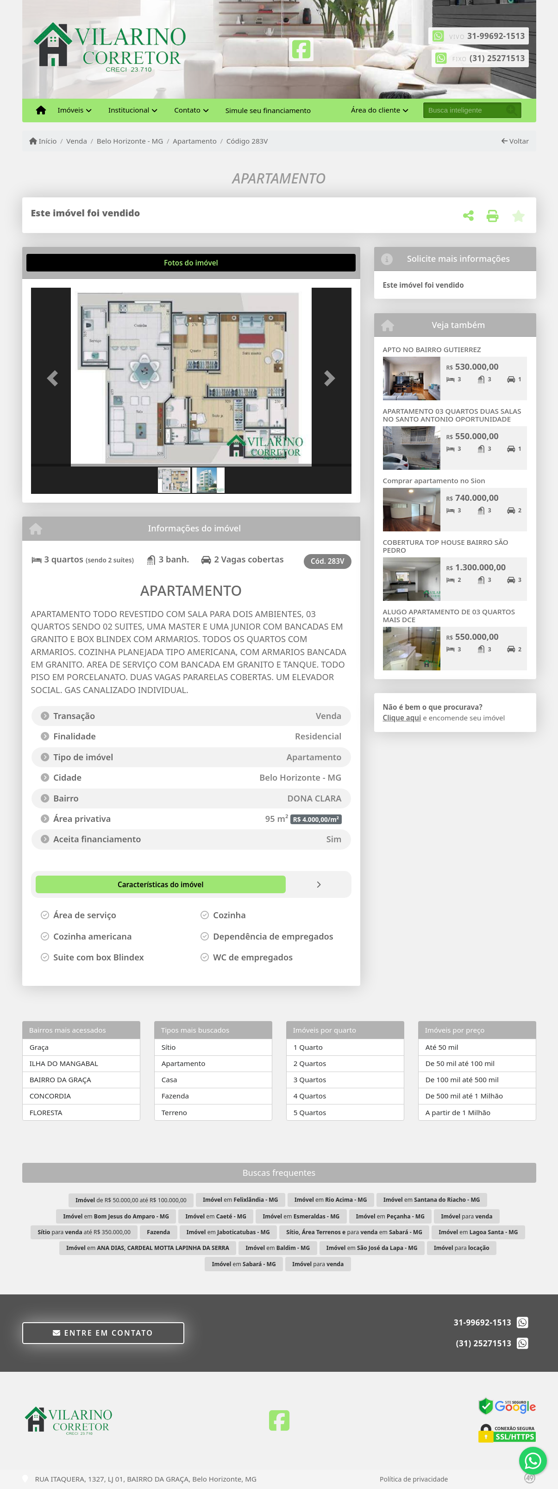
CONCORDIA (50, 1095)
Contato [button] (187, 109)
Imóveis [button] (71, 109)
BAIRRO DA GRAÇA (60, 1079)
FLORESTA (46, 1112)
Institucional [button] (128, 109)
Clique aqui (402, 717)
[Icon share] (301, 48)
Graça (39, 1047)
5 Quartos (310, 1112)
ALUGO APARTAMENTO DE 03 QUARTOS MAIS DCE (449, 615)
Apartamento (195, 140)
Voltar (515, 140)
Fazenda (175, 1095)
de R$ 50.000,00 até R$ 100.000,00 (131, 1200)
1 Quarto (308, 1047)
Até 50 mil (442, 1047)
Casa (169, 1079)
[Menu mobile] (41, 110)
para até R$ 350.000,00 (84, 1232)
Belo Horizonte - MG (130, 140)
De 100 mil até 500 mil (462, 1079)
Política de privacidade (414, 1479)
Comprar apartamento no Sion (434, 480)
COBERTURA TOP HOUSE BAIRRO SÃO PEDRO (445, 546)
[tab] (60, 262)
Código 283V (247, 140)
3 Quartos (310, 1079)
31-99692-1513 (496, 36)
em (240, 1200)
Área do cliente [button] (375, 109)
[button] (55, 377)
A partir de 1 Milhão (458, 1112)
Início (43, 140)
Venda (76, 140)
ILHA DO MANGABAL (64, 1063)
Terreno (174, 1112)
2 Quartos (310, 1063)
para (466, 1216)
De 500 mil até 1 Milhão (464, 1095)
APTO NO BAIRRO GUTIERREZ (432, 349)
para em (354, 1232)
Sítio (169, 1047)
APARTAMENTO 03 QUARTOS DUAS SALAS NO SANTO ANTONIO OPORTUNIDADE (452, 414)
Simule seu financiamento (268, 110)
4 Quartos (310, 1095)
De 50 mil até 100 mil (460, 1063)
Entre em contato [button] (103, 1333)
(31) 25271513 (497, 58)
